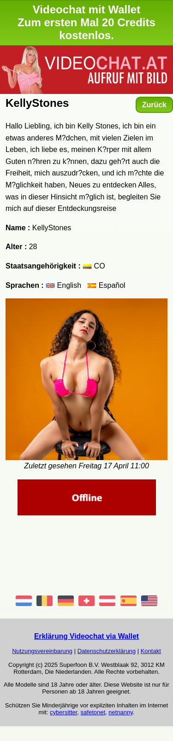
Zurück (154, 105)
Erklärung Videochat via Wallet (86, 636)
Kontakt (151, 651)
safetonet (93, 712)
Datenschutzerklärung (107, 651)
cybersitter (63, 712)
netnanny (120, 712)
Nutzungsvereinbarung (42, 651)
